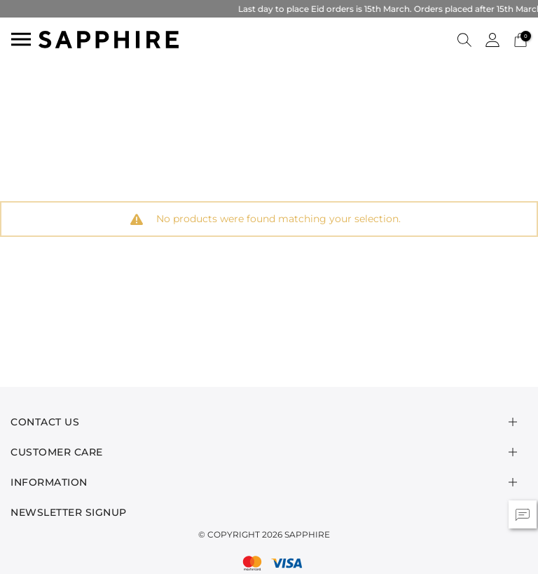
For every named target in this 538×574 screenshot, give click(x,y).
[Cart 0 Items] (520, 39)
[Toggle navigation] (21, 39)
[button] (464, 39)
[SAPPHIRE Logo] (109, 38)
